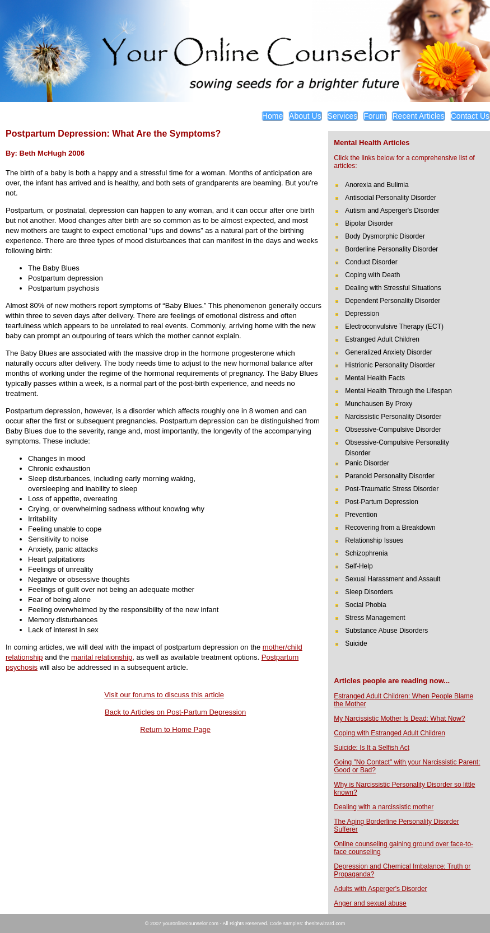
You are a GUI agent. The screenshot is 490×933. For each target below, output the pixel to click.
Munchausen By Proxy (378, 404)
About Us (305, 115)
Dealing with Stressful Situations (393, 288)
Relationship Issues (374, 540)
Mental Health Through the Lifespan (398, 391)
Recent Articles (418, 115)
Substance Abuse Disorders (386, 631)
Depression (362, 314)
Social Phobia (365, 605)
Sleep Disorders (369, 592)
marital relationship (101, 657)
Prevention (361, 515)
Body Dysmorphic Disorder (385, 236)
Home (272, 115)
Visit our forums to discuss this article (164, 695)
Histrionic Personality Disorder (390, 365)
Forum (374, 115)
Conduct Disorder (371, 262)
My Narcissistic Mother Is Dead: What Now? (399, 718)
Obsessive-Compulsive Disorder (393, 429)
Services (343, 115)
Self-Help (358, 566)
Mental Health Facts (375, 378)
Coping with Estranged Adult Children (389, 733)
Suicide (356, 643)
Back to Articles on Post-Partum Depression (175, 712)
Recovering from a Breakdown (390, 527)
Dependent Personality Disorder (392, 301)
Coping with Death (372, 275)
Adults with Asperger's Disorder (380, 889)
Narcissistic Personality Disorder (393, 417)
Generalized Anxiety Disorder (388, 352)
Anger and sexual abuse (370, 903)
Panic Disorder (367, 463)
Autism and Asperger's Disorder (392, 210)
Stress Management (375, 618)
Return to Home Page (175, 729)
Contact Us (470, 115)
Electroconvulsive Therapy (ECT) (394, 326)
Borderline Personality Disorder (391, 249)
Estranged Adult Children (382, 339)
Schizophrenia (366, 553)
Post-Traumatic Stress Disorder (391, 489)
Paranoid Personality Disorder (389, 476)
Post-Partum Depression (381, 502)
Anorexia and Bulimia (376, 185)
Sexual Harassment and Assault (392, 579)
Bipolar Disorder (369, 223)
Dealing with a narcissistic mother (383, 807)
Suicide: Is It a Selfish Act (371, 748)
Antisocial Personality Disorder (390, 198)
